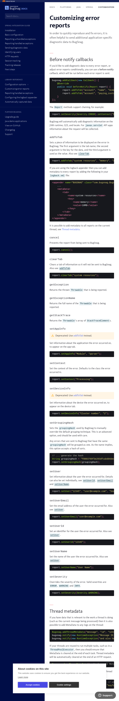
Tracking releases (13, 65)
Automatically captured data (18, 102)
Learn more (23, 677)
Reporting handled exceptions (19, 43)
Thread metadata (71, 229)
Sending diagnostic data (16, 48)
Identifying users (13, 52)
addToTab (78, 336)
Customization (106, 7)
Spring (90, 7)
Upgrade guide (12, 117)
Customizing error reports (17, 89)
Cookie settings (64, 685)
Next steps (10, 69)
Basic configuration (14, 35)
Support (9, 134)
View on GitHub (12, 126)
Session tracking (12, 61)
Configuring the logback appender (21, 97)
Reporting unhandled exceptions (20, 39)
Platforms (66, 7)
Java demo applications (16, 121)
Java (78, 7)
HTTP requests (12, 56)
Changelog (10, 130)
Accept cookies (33, 685)
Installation (10, 30)
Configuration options (15, 84)
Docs (52, 7)
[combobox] (22, 16)
